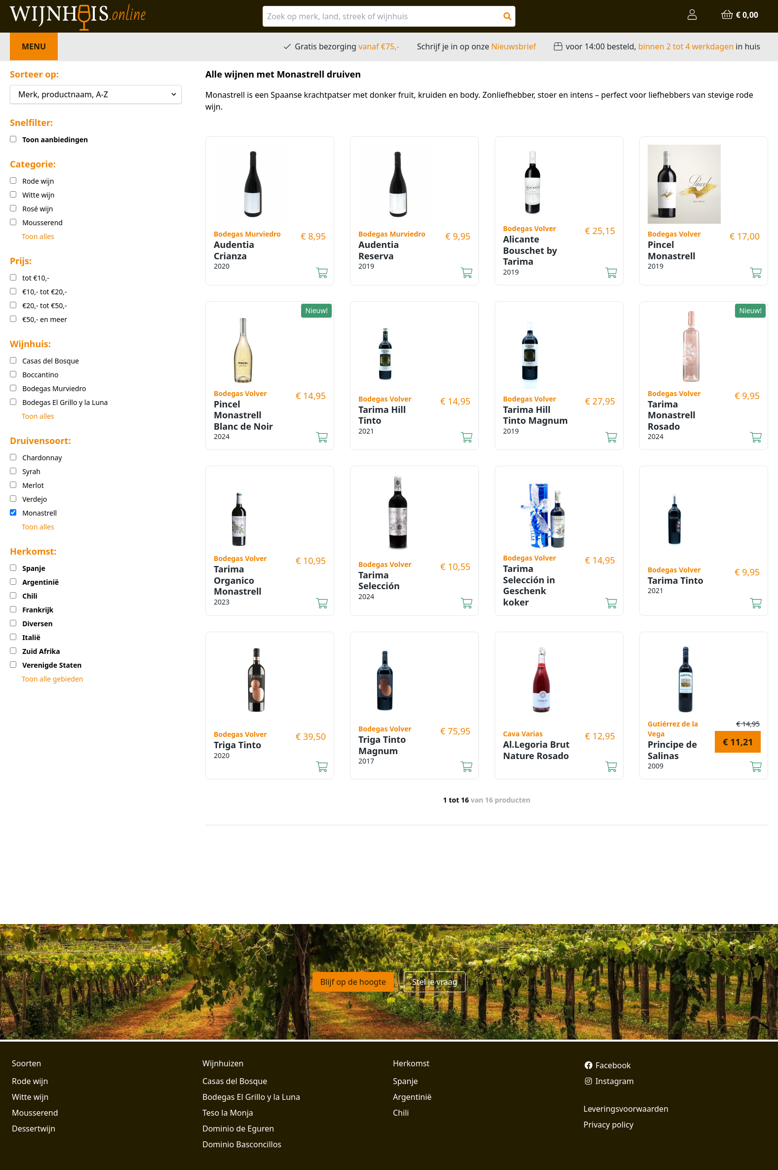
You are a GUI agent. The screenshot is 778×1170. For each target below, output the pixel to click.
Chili (401, 1112)
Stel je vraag (434, 981)
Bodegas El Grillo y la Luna (251, 1096)
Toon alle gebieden (52, 679)
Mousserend (35, 1112)
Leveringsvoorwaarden (626, 1108)
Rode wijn (30, 1081)
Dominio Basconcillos (241, 1144)
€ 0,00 (739, 14)
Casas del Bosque (234, 1081)
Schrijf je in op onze (476, 46)
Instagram (609, 1081)
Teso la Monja (227, 1112)
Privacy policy (608, 1124)
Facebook (607, 1065)
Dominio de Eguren (238, 1128)
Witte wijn (30, 1096)
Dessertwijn (33, 1128)
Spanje (405, 1081)
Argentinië (412, 1096)
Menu (34, 46)
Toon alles (38, 236)
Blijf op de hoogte (353, 981)
